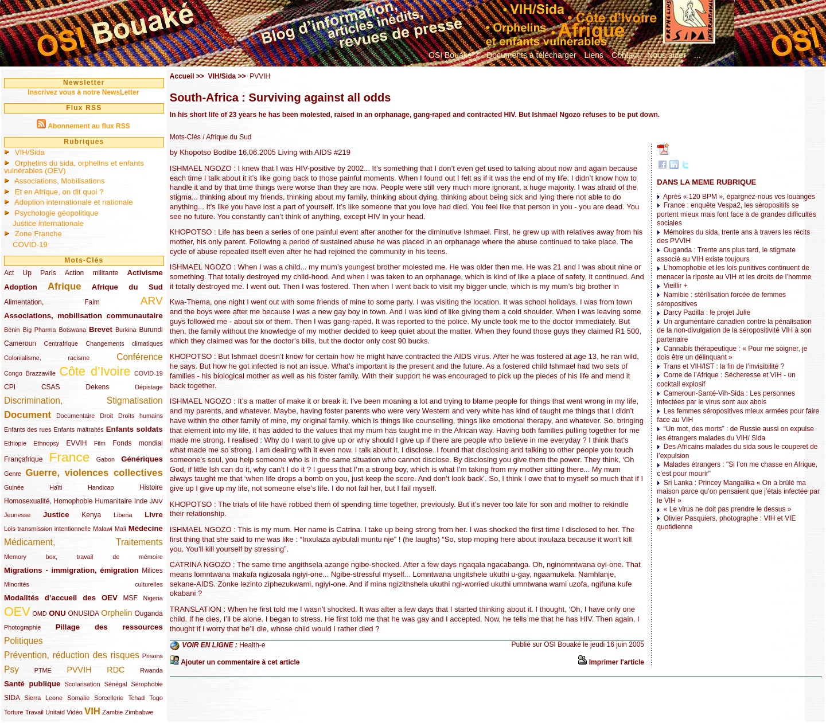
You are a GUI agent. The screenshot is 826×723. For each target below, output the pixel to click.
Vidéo (74, 712)
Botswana (72, 329)
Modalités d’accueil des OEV (61, 597)
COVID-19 (30, 244)
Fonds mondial (137, 443)
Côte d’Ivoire (94, 371)
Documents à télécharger (531, 55)
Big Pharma (39, 329)
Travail (34, 712)
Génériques (142, 459)
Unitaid (55, 712)
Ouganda (148, 613)
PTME (43, 670)
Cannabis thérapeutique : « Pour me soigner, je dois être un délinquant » (732, 353)
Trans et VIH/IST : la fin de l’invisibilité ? (723, 366)
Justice (56, 514)
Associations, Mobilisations (59, 181)
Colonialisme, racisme (46, 357)
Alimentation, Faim (52, 302)
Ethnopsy (46, 443)
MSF (130, 598)
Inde (140, 501)
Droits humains (140, 415)
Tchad (136, 697)
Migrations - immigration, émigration (71, 570)
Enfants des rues (28, 429)
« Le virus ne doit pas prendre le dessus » (728, 509)
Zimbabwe (139, 712)
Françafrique (23, 459)
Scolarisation (82, 684)
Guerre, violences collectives (93, 472)
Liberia (123, 514)
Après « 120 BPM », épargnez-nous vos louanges (739, 197)
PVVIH (79, 669)
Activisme (144, 272)
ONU (57, 613)
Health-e (252, 645)
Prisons (152, 655)
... (697, 55)
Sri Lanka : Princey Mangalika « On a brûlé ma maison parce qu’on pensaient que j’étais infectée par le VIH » (738, 492)
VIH (92, 711)
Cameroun (20, 343)
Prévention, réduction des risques (71, 655)
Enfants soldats (134, 429)
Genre (12, 473)
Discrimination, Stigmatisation (83, 400)
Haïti (55, 487)
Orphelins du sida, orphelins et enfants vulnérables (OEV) (74, 167)
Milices (152, 570)
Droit (106, 415)
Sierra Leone (43, 697)
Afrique (64, 286)
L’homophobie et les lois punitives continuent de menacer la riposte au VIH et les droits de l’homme (734, 272)
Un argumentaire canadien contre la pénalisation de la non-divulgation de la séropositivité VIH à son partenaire (734, 330)
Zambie (112, 712)
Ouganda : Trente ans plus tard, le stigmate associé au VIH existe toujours (726, 254)
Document (27, 414)
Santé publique (32, 683)
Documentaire (75, 415)
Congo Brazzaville (30, 373)
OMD (39, 613)
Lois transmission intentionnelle (47, 528)
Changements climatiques (123, 343)
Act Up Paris (30, 273)
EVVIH (76, 443)
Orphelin (116, 613)
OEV (17, 611)
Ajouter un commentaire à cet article (240, 662)
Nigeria (153, 598)
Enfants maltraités (79, 429)
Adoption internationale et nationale (73, 202)
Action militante (91, 273)
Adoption (20, 287)
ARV (152, 301)
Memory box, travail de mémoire (83, 556)
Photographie (22, 627)
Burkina (126, 329)
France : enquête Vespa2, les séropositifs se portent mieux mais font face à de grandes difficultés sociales (736, 214)
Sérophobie (147, 684)
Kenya (91, 515)
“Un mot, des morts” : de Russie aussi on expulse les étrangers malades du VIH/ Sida (735, 433)
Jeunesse (17, 514)
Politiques (23, 641)
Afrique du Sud (127, 287)
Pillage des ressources (109, 627)
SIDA (12, 698)
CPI (9, 387)
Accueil (182, 76)
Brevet (100, 329)
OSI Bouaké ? (453, 55)
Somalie (78, 697)
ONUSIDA (83, 613)
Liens (594, 55)
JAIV (156, 501)
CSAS (50, 387)
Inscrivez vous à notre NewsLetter (83, 92)
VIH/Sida (30, 152)
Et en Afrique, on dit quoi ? (59, 191)
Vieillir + (676, 286)
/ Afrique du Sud (226, 137)
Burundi (150, 330)
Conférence (139, 357)
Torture (14, 712)
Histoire (151, 487)
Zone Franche (38, 233)
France (69, 457)
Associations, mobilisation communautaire (83, 315)
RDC (115, 669)
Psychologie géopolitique (57, 213)
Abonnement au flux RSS (89, 126)
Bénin (12, 329)
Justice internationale (48, 223)
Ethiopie (15, 443)
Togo (155, 697)
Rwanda (151, 670)
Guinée (14, 487)
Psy (11, 669)
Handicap (101, 487)
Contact (625, 55)
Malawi (102, 528)
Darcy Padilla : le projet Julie (707, 312)
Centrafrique (61, 343)
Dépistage (149, 387)
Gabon (105, 459)
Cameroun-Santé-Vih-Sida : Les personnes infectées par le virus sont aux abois (726, 398)
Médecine (145, 528)
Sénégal (115, 684)
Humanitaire (113, 501)
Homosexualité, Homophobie (48, 501)
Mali (120, 528)
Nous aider (666, 55)
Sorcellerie (108, 697)
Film (100, 443)
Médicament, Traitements (83, 542)
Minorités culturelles (83, 584)
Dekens (98, 387)
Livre (154, 514)
